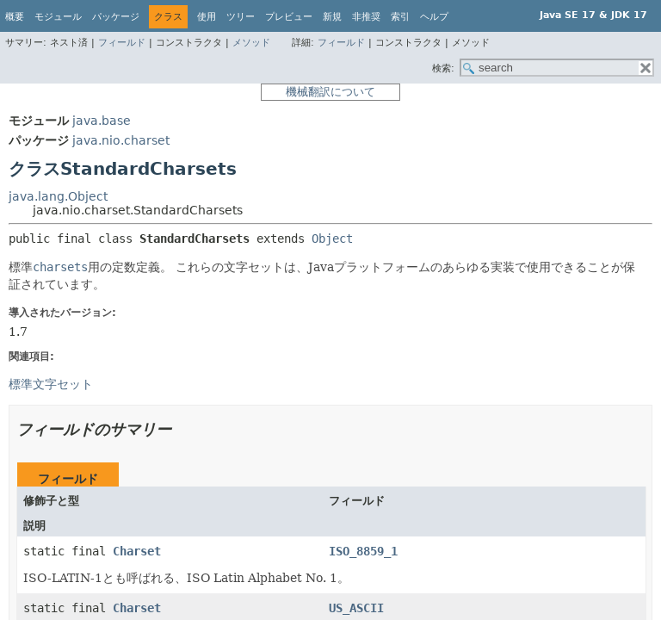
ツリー (240, 16)
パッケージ (115, 16)
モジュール (58, 16)
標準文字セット (51, 384)
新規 (332, 16)
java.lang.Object (58, 196)
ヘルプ (434, 16)
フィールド (121, 42)
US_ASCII (356, 608)
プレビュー (288, 16)
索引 (400, 16)
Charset (137, 551)
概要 (14, 16)
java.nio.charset (121, 140)
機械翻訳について (330, 91)
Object (332, 238)
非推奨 (366, 16)
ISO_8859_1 (363, 551)
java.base (101, 120)
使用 (206, 16)
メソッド (251, 42)
